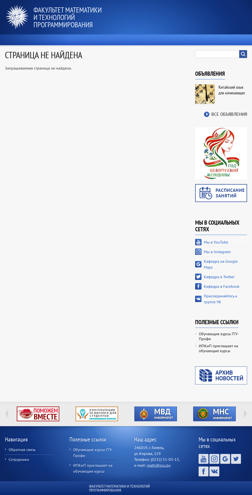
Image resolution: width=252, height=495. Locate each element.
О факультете (65, 40)
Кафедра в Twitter (219, 276)
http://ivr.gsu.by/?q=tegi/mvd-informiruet (155, 414)
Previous (6, 413)
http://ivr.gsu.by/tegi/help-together (38, 414)
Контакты (231, 40)
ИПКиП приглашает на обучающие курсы (218, 348)
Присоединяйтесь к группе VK (220, 298)
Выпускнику (194, 40)
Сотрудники (19, 459)
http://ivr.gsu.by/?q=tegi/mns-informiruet (214, 414)
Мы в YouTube (216, 242)
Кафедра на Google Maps (221, 264)
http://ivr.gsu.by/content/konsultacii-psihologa (97, 414)
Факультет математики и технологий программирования (67, 17)
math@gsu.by (159, 465)
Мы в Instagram (217, 251)
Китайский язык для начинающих (232, 90)
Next (245, 413)
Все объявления (229, 114)
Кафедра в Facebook (221, 286)
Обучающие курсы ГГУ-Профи (219, 336)
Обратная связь (22, 449)
